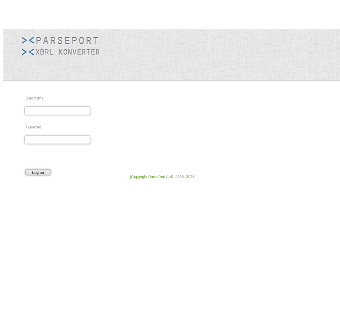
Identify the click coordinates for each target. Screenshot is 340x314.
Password (33, 127)
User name (34, 98)
